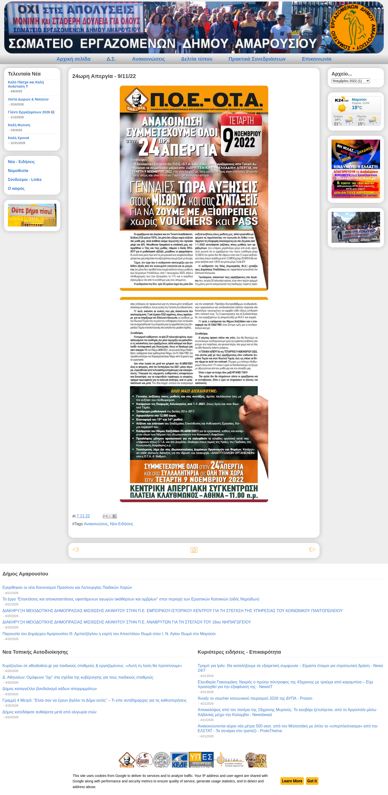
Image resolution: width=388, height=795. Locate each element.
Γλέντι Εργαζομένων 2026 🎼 (31, 112)
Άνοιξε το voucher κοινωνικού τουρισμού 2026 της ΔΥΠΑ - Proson (255, 698)
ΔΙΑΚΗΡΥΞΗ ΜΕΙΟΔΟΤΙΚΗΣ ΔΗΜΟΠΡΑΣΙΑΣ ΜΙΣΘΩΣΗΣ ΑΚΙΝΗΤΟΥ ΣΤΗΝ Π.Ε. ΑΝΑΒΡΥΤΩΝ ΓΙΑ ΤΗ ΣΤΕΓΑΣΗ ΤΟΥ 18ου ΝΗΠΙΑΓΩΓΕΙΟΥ (126, 622)
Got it (312, 781)
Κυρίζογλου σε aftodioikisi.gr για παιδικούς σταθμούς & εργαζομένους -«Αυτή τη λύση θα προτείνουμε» (92, 666)
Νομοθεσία (18, 171)
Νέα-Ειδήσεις (121, 524)
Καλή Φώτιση (19, 125)
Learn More (292, 781)
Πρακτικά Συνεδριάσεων (257, 59)
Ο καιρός (16, 188)
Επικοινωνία (316, 59)
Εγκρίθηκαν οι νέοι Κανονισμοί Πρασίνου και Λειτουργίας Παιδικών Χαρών (67, 587)
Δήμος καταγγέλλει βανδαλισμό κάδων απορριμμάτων (49, 689)
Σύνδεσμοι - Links (25, 179)
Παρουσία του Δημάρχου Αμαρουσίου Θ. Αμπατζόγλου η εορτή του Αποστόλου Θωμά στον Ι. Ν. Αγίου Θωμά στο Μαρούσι (109, 634)
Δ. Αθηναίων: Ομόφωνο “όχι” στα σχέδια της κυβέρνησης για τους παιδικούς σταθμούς (77, 677)
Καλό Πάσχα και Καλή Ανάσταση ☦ (26, 84)
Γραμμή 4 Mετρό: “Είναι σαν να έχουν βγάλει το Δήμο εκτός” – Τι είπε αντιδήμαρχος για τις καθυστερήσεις (94, 700)
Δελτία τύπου (197, 59)
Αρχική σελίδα (73, 59)
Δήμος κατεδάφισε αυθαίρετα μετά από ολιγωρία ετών (49, 712)
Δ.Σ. (111, 59)
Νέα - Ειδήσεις (21, 162)
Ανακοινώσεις (148, 59)
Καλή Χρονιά (18, 138)
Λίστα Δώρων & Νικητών (28, 99)
